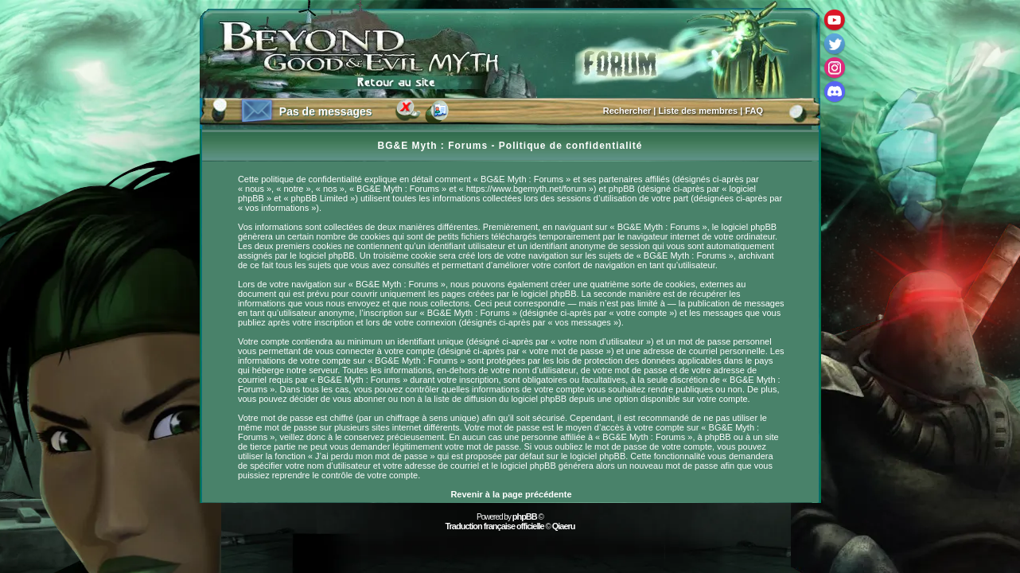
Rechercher (627, 110)
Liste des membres (698, 110)
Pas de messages (325, 111)
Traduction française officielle (494, 526)
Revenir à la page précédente (510, 494)
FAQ (754, 110)
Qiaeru (563, 526)
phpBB (524, 516)
